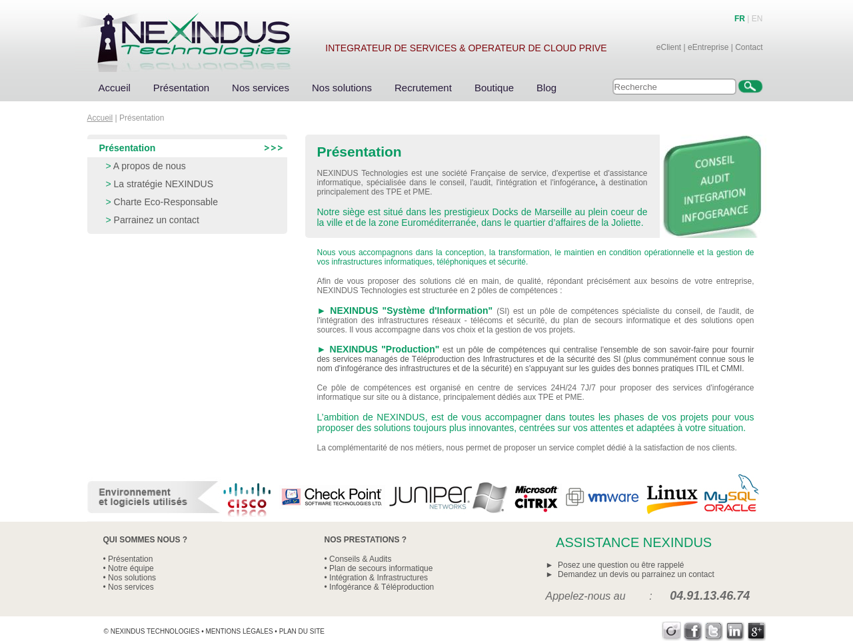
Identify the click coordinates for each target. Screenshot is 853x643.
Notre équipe (131, 568)
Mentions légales (239, 631)
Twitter (714, 631)
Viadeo (671, 631)
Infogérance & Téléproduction (381, 587)
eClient (668, 47)
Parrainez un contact (156, 220)
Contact (748, 47)
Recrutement (423, 87)
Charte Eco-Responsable (166, 202)
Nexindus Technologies (155, 631)
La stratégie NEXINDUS (163, 184)
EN (757, 18)
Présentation (181, 87)
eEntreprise (708, 47)
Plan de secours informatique (380, 568)
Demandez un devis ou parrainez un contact (636, 574)
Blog (546, 87)
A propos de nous (149, 166)
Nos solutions (342, 87)
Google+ (756, 631)
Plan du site (302, 631)
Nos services (260, 87)
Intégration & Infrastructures (378, 577)
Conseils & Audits (360, 559)
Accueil (115, 87)
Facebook (692, 631)
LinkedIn (735, 631)
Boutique (494, 87)
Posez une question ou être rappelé (621, 565)
